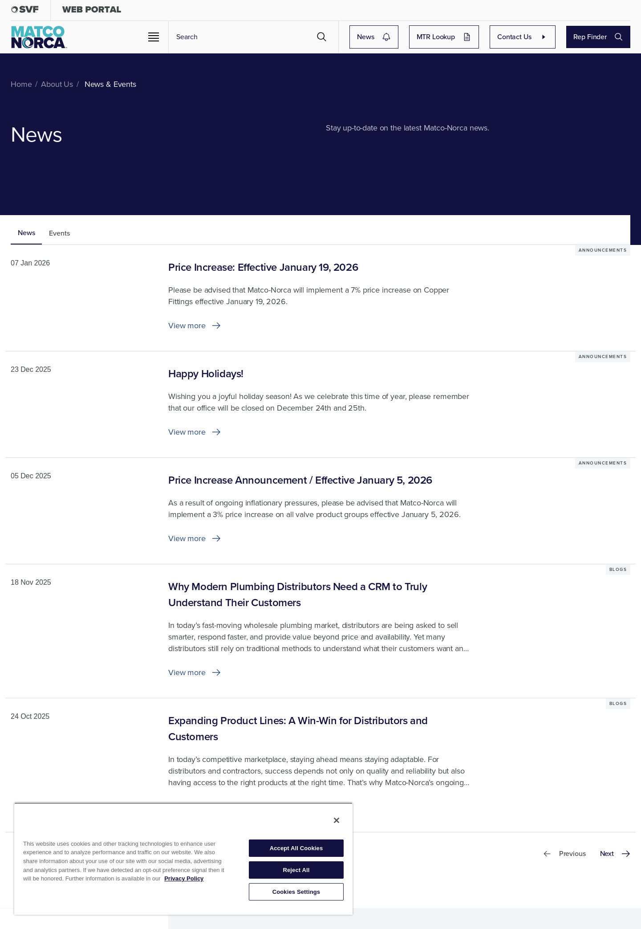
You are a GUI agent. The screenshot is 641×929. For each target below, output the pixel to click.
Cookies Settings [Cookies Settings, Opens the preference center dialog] (296, 891)
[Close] (336, 820)
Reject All (296, 870)
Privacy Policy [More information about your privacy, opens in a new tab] (183, 878)
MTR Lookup (444, 37)
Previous (564, 853)
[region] (183, 859)
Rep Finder (598, 37)
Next (615, 853)
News (373, 37)
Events (59, 233)
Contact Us (522, 37)
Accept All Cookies (296, 848)
